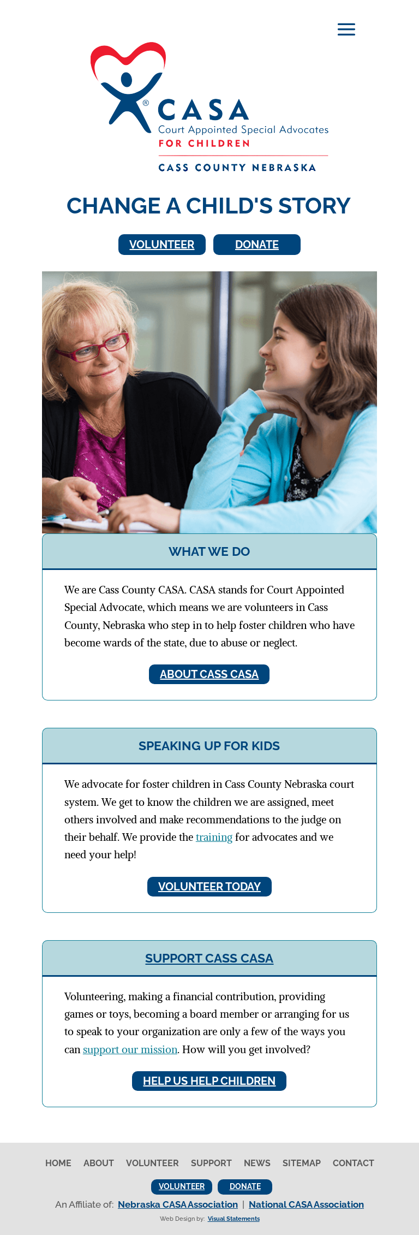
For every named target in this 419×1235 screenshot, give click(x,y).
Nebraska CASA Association (178, 1204)
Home (58, 1164)
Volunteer (161, 244)
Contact (353, 1164)
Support (211, 1164)
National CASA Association (306, 1204)
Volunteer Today (209, 886)
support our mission (130, 1049)
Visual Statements (234, 1218)
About (98, 1164)
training (214, 837)
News (257, 1164)
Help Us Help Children (209, 1081)
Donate (257, 244)
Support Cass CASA (209, 958)
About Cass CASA (209, 674)
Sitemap (302, 1164)
